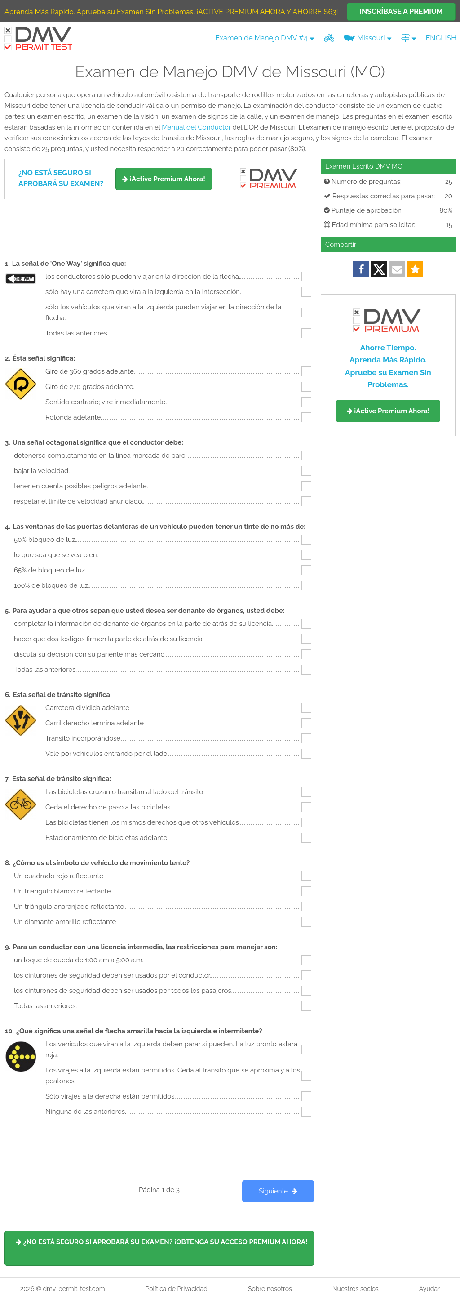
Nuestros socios (355, 1288)
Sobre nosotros (270, 1288)
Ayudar (429, 1288)
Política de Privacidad (177, 1288)
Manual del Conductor (196, 127)
